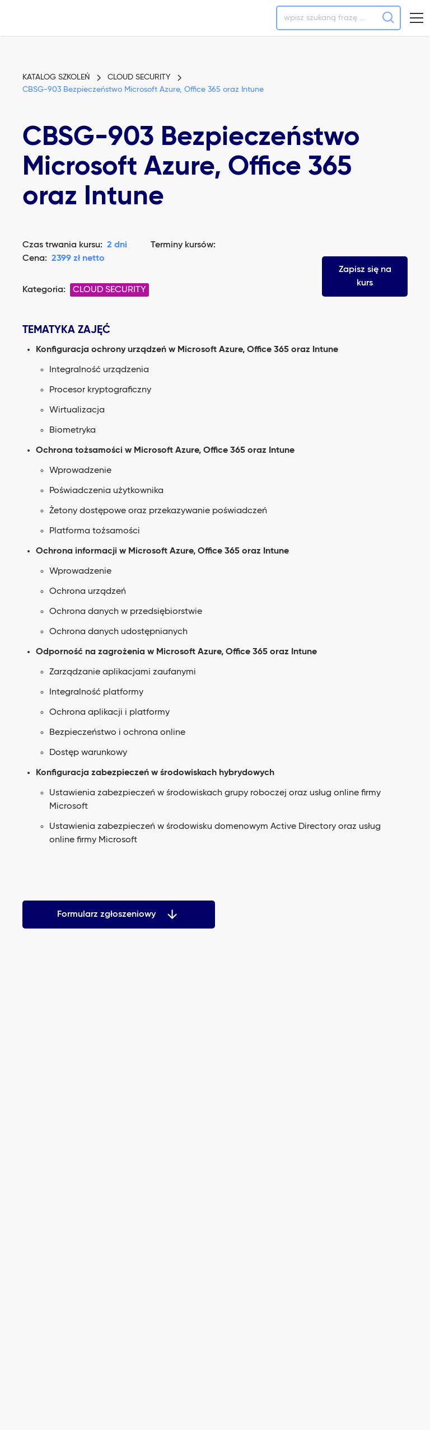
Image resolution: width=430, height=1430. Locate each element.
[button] (416, 17)
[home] (38, 18)
